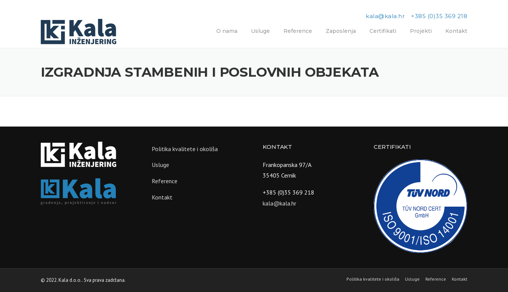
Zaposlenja (341, 31)
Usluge (260, 31)
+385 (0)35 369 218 (439, 16)
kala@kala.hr (385, 16)
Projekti (421, 31)
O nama (226, 31)
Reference (297, 31)
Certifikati (382, 31)
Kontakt (456, 31)
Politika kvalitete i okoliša (185, 149)
